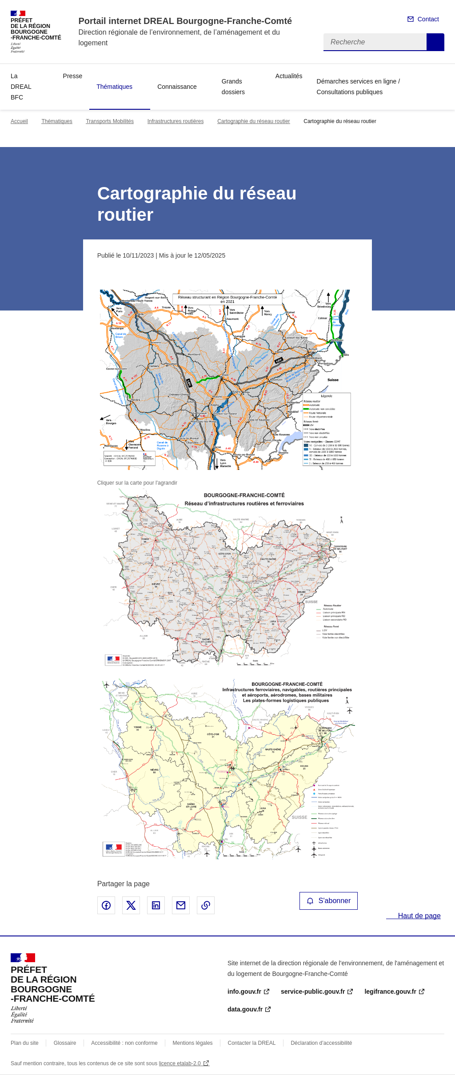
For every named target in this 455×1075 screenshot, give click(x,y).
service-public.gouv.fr (313, 991)
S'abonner (329, 900)
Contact (428, 19)
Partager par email (181, 905)
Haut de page (418, 916)
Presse (73, 76)
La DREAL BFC (21, 86)
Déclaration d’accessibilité (321, 1043)
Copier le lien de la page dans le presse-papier (206, 905)
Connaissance (177, 86)
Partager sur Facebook (106, 905)
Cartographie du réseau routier (253, 121)
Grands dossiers (233, 87)
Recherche (435, 42)
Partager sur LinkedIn (156, 905)
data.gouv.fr (245, 1009)
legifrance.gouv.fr (390, 991)
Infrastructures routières (176, 121)
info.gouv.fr (244, 991)
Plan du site (25, 1043)
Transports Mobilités (110, 121)
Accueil (19, 121)
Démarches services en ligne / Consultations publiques (358, 87)
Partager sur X (131, 905)
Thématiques (114, 86)
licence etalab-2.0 (180, 1063)
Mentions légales (193, 1043)
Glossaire (65, 1043)
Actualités (289, 76)
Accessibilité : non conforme (124, 1043)
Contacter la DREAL (252, 1043)
